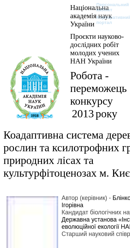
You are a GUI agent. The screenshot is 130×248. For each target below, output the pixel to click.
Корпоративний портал (109, 20)
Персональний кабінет (109, 7)
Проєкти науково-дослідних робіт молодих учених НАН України (97, 48)
